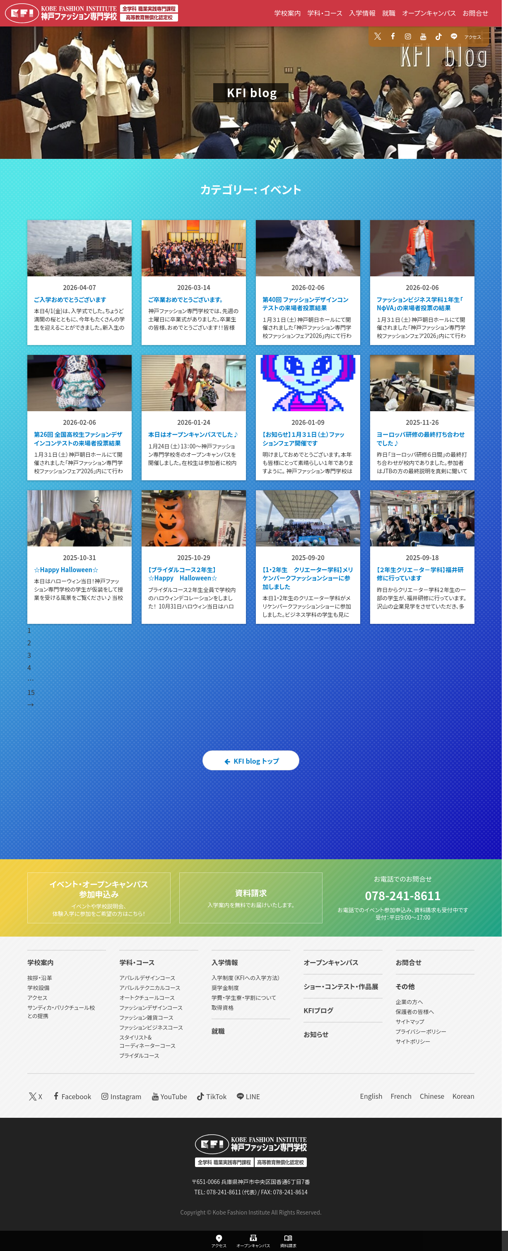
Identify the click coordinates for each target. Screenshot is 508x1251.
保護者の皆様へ (415, 1012)
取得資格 (223, 1007)
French (401, 1096)
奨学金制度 (225, 988)
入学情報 (362, 13)
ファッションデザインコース (150, 1007)
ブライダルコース (139, 1055)
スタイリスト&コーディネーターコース (147, 1041)
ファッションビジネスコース (151, 1027)
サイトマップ (410, 1022)
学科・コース (324, 13)
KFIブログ (318, 1010)
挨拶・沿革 (39, 978)
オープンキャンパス (429, 13)
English (371, 1096)
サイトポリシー (413, 1041)
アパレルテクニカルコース (149, 988)
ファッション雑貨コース (146, 1017)
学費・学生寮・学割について (244, 998)
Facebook (71, 1096)
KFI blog (252, 92)
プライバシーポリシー (421, 1031)
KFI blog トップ (251, 808)
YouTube (168, 1096)
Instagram (120, 1096)
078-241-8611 (403, 894)
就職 (388, 13)
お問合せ (475, 13)
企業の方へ (409, 1002)
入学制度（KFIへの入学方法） (246, 978)
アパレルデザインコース (147, 978)
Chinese (432, 1096)
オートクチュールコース (147, 998)
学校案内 (287, 13)
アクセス (473, 37)
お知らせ (315, 1034)
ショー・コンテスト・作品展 (340, 986)
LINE (247, 1096)
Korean (463, 1096)
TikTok (211, 1096)
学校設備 (38, 988)
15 (31, 740)
